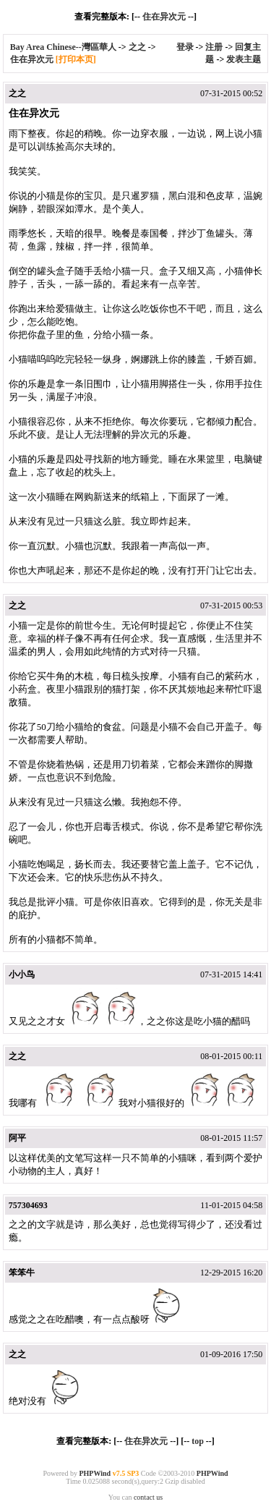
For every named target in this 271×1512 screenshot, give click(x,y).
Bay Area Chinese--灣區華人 (63, 47)
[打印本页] (76, 59)
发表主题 (243, 59)
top (198, 1441)
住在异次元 (164, 17)
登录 (185, 47)
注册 (214, 47)
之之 (137, 47)
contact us (148, 1497)
